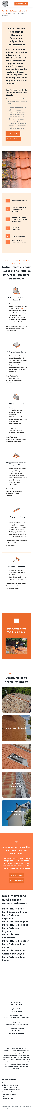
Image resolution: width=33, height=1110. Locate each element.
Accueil (4, 11)
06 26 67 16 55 (16, 1011)
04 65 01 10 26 (16, 1004)
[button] (17, 646)
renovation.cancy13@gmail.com (16, 1024)
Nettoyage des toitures (12, 1089)
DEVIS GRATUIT (21, 3)
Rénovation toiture (10, 1087)
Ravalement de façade (10, 1092)
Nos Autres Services (9, 1094)
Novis (24, 1108)
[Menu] (30, 3)
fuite (21, 308)
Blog (3, 1096)
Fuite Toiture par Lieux (16, 11)
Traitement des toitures (10, 1085)
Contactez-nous (7, 1099)
